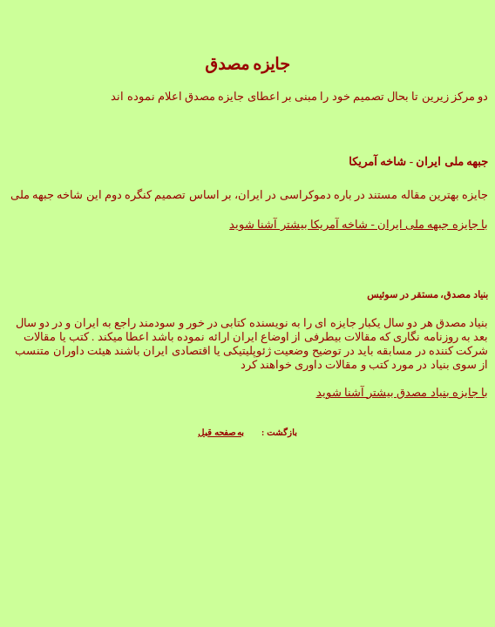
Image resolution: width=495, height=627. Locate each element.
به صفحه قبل (221, 432)
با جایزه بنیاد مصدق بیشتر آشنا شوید (402, 392)
